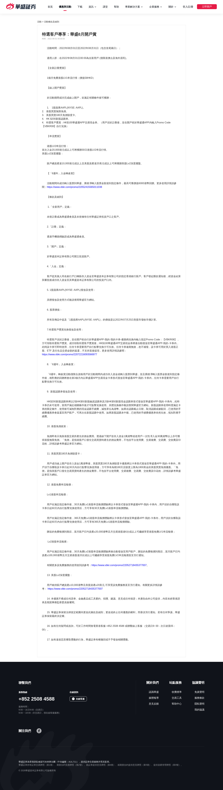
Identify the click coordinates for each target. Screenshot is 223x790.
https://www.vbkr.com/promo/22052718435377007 (119, 565)
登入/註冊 (188, 6)
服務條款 (199, 698)
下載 (79, 6)
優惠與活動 (65, 6)
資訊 (91, 6)
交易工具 (177, 698)
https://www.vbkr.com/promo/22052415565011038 (74, 187)
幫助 (116, 6)
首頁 (50, 6)
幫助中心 (177, 703)
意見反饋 (154, 703)
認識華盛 (154, 692)
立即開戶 (207, 6)
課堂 (105, 6)
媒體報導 (154, 698)
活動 (39, 21)
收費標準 (177, 692)
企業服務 (154, 6)
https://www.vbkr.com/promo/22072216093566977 (69, 354)
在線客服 (80, 699)
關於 (170, 6)
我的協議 (199, 709)
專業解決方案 (132, 6)
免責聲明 (199, 692)
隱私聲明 (199, 703)
